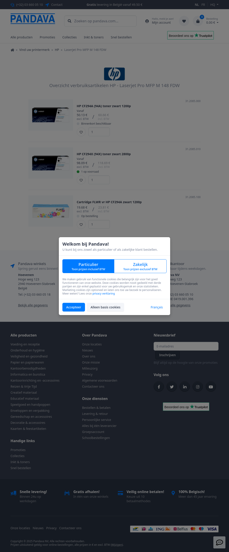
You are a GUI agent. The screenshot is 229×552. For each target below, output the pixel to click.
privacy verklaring (103, 293)
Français (157, 307)
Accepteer (73, 307)
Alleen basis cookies (105, 307)
